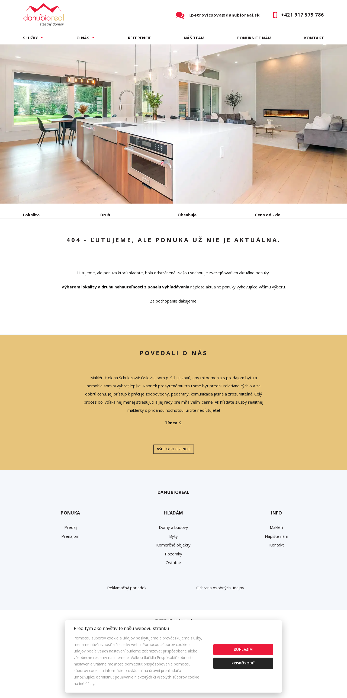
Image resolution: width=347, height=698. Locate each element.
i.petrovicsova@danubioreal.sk (224, 15)
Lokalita (31, 214)
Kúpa (104, 243)
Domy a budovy (173, 568)
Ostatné (173, 603)
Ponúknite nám (254, 37)
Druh (105, 214)
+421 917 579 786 (302, 15)
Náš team (194, 37)
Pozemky (173, 595)
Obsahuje (187, 214)
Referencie (139, 37)
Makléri (276, 568)
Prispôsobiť (243, 663)
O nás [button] (82, 37)
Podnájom (136, 243)
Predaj (40, 243)
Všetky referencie (173, 490)
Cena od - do (268, 214)
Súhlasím (243, 649)
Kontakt (314, 37)
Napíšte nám (276, 577)
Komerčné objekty (173, 586)
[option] (173, 124)
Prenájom (73, 243)
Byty (173, 577)
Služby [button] (30, 37)
